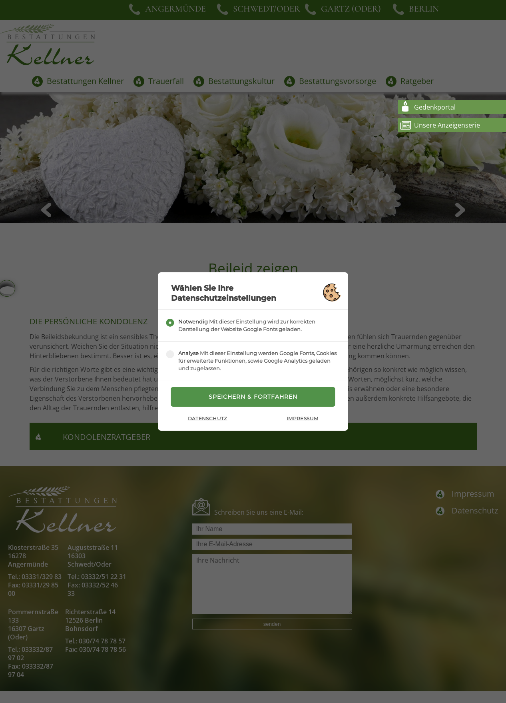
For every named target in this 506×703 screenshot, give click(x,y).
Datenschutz (207, 418)
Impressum (302, 418)
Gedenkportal (435, 107)
